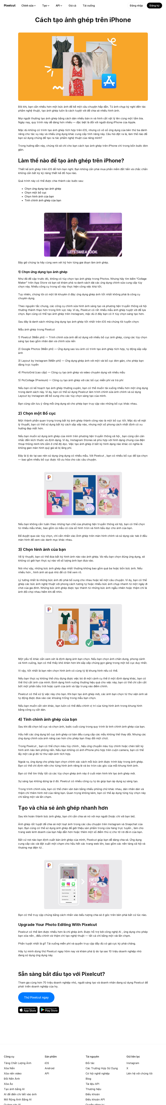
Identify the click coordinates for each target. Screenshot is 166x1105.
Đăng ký (154, 5)
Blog (88, 1078)
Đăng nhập (136, 5)
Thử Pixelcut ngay (36, 997)
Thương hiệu (93, 1089)
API (59, 5)
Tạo (45, 5)
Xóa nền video (13, 1073)
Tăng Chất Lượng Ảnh (17, 1063)
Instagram (132, 1063)
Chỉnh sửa (28, 5)
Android (49, 1068)
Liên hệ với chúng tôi (139, 1073)
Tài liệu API (92, 1083)
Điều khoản (93, 1094)
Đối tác (90, 1063)
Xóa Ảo (8, 1083)
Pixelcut (10, 5)
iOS (47, 1063)
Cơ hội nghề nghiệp (98, 1073)
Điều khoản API (95, 1099)
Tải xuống (89, 5)
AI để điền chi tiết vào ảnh (20, 1094)
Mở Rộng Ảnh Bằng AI (18, 1099)
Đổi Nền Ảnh (12, 1078)
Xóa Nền (9, 1068)
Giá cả (72, 5)
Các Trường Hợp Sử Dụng (102, 1068)
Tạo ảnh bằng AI (14, 1089)
